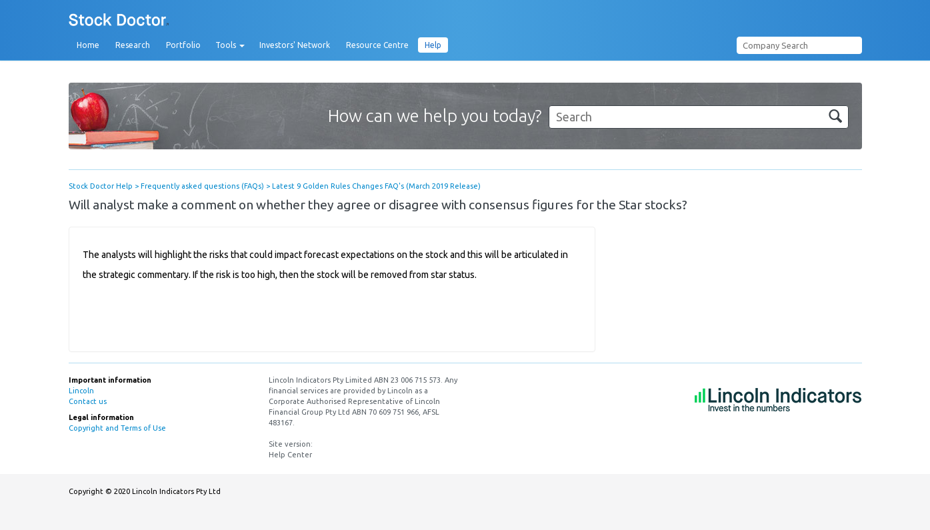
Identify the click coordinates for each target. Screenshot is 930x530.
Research (132, 45)
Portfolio (183, 45)
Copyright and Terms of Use (117, 428)
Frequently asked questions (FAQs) (202, 186)
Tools (230, 45)
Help (433, 45)
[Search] (699, 117)
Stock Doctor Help (101, 186)
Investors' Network (294, 45)
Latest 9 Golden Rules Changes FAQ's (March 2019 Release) (376, 186)
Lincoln (81, 391)
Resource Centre (377, 45)
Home (88, 45)
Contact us (88, 401)
